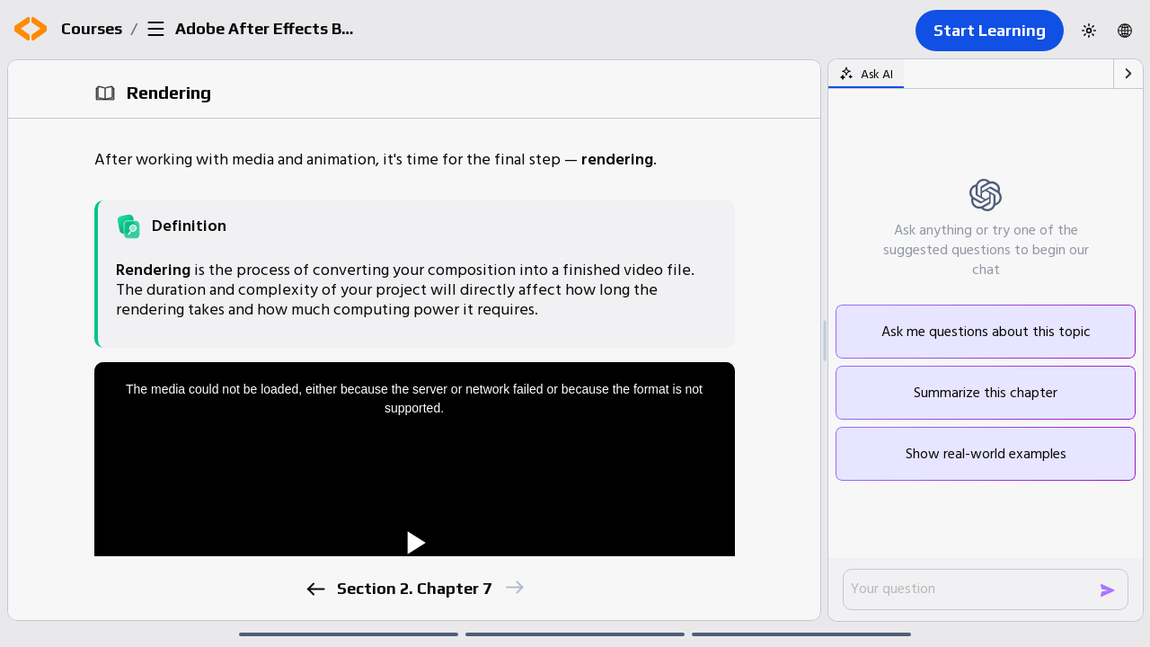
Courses (91, 28)
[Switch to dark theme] (1089, 30)
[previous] (315, 589)
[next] (513, 587)
